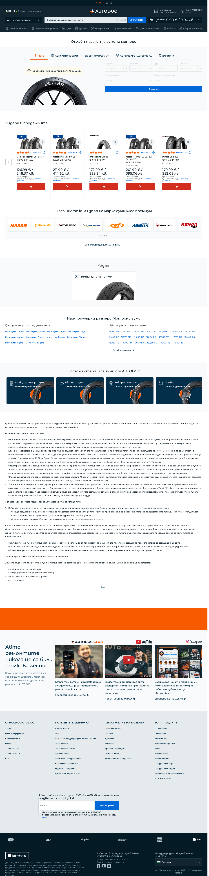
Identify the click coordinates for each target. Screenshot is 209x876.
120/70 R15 (164, 337)
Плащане (109, 727)
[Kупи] (31, 186)
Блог (57, 727)
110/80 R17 (114, 337)
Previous (8, 162)
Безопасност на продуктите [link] (118, 752)
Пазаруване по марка (165, 757)
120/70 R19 (177, 337)
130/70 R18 (139, 342)
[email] (66, 799)
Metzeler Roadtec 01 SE (67, 158)
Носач (157, 742)
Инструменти (102, 28)
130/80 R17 (152, 342)
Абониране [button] (107, 798)
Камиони (166, 56)
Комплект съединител (165, 737)
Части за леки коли (21, 20)
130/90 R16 (178, 342)
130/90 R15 (165, 342)
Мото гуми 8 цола (35, 337)
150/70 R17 (152, 331)
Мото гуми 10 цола (14, 337)
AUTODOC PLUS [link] (12, 747)
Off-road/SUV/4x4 (96, 56)
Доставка (109, 732)
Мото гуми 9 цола (14, 342)
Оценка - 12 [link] (36, 152)
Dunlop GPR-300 (176, 158)
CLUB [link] (109, 3)
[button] (165, 11)
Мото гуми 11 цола (56, 337)
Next (199, 162)
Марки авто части (163, 772)
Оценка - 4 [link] (72, 152)
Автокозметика (162, 752)
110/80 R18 (126, 337)
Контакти (109, 737)
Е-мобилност (161, 722)
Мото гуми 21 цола (76, 337)
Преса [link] (8, 737)
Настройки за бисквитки (66, 757)
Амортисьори (161, 732)
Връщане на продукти (115, 742)
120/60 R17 (138, 337)
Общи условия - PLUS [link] (65, 742)
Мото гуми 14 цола (14, 331)
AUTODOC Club (62, 722)
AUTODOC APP (12, 742)
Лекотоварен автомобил (134, 56)
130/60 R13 (114, 342)
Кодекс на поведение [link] (65, 762)
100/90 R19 (190, 331)
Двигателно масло (149, 28)
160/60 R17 (164, 331)
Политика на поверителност (68, 752)
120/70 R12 (151, 337)
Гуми (68, 28)
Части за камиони (18, 28)
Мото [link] (38, 56)
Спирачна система (192, 28)
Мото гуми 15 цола (35, 342)
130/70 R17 (127, 342)
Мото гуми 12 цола (77, 331)
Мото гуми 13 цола (56, 331)
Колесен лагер (161, 747)
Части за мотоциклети (47, 28)
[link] (23, 11)
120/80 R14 (189, 337)
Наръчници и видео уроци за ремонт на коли (75, 732)
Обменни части (112, 747)
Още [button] (44, 811)
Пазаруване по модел (165, 762)
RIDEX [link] (8, 752)
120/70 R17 (114, 331)
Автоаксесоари (124, 28)
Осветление (160, 727)
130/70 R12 (126, 331)
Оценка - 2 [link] (145, 152)
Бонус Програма (12, 732)
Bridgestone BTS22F (103, 158)
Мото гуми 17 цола (35, 331)
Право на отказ (62, 747)
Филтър (171, 28)
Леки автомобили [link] (64, 56)
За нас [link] (8, 722)
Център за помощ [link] (113, 722)
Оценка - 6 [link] (181, 152)
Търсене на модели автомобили (169, 767)
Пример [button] (119, 20)
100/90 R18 (177, 331)
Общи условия (61, 737)
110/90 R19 (139, 331)
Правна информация (14, 727)
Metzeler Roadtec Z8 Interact (31, 158)
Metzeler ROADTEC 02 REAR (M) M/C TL (140, 159)
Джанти (83, 28)
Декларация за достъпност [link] (67, 767)
